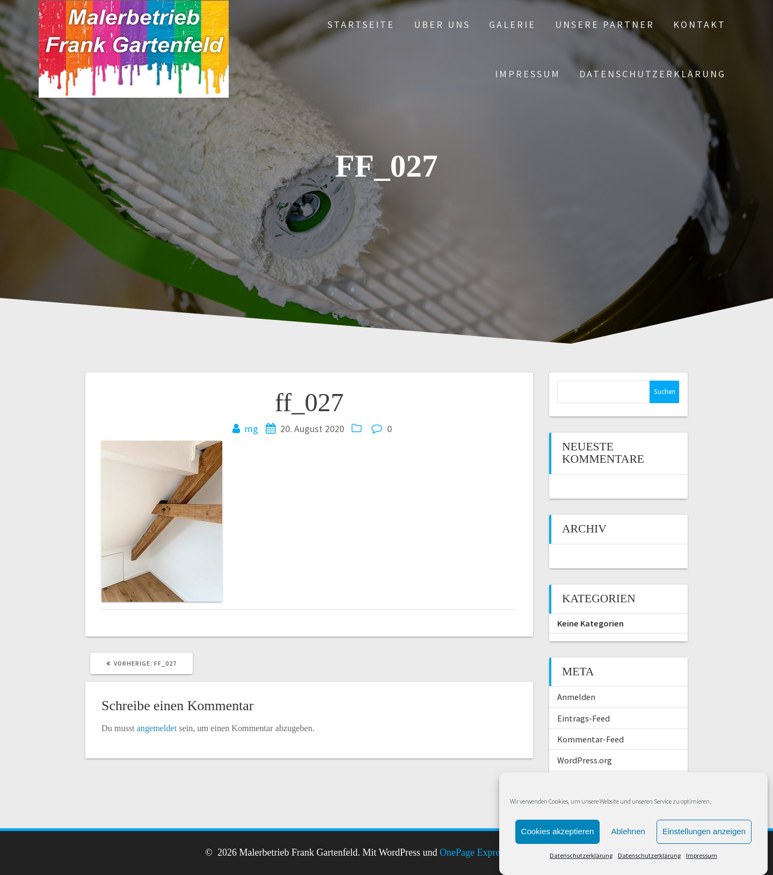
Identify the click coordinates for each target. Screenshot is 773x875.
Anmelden (576, 696)
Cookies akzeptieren (557, 848)
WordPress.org (584, 760)
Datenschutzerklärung (652, 74)
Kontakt (699, 24)
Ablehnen (628, 848)
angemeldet (157, 728)
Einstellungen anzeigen (704, 848)
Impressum (527, 74)
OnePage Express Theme (488, 852)
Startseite (361, 24)
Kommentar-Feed (590, 739)
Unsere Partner (604, 24)
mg (251, 428)
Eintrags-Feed (583, 718)
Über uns (442, 24)
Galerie (512, 24)
